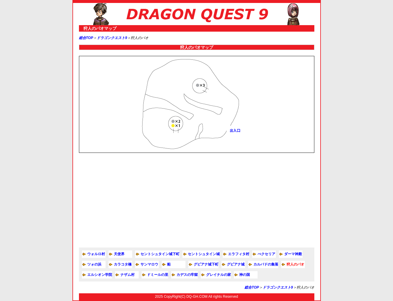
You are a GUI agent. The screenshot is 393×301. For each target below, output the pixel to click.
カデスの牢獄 (187, 275)
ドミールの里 (157, 275)
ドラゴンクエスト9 (112, 38)
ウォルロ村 (96, 254)
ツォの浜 (94, 264)
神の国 (244, 275)
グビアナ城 (236, 264)
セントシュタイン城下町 (159, 254)
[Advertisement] (196, 200)
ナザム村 (127, 275)
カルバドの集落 (265, 264)
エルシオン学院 (99, 275)
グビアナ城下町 (206, 264)
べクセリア (266, 254)
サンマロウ (149, 264)
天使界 (119, 254)
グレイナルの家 (218, 275)
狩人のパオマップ (100, 28)
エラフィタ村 (238, 254)
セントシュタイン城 (204, 254)
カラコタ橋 (123, 264)
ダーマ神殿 (293, 254)
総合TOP (86, 38)
